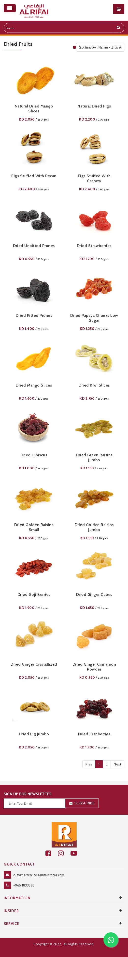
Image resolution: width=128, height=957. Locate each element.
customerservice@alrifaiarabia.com (38, 875)
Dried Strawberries (94, 245)
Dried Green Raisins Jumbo (94, 457)
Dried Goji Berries (33, 594)
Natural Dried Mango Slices (34, 108)
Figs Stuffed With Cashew (94, 178)
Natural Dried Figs (94, 106)
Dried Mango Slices (34, 385)
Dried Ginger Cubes (94, 594)
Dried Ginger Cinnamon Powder (94, 667)
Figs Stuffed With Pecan (34, 176)
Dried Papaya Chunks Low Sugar (94, 318)
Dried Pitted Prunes (34, 315)
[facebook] (51, 853)
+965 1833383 (24, 885)
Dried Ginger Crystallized (34, 664)
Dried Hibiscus (33, 455)
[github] (64, 853)
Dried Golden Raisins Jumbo (94, 527)
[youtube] (77, 853)
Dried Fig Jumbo (34, 734)
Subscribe (84, 803)
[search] (118, 28)
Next (117, 764)
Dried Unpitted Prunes (34, 245)
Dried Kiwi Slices (94, 385)
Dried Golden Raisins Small (33, 527)
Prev (88, 764)
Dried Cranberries (94, 734)
